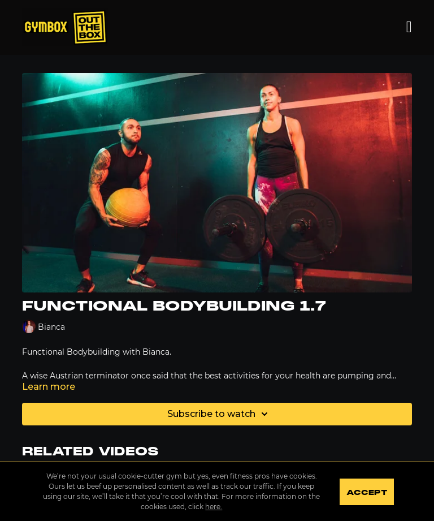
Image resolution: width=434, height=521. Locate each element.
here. (213, 506)
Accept (366, 492)
